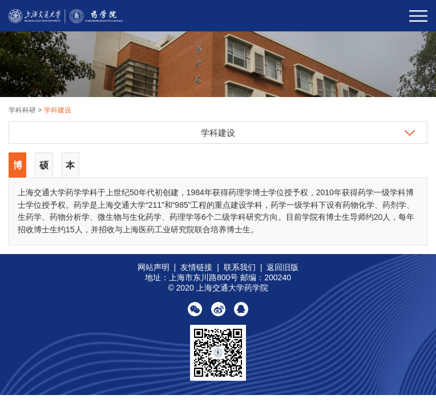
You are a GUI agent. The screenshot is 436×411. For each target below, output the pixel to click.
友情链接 (196, 267)
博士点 (17, 169)
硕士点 (44, 169)
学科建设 (57, 110)
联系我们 (240, 267)
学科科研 (23, 110)
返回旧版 (282, 267)
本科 (70, 169)
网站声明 (153, 267)
